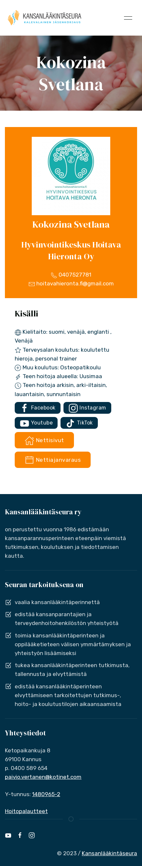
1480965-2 (46, 794)
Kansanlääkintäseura (109, 853)
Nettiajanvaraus (53, 460)
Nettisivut (44, 440)
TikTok (79, 423)
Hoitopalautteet (26, 811)
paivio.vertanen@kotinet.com (43, 777)
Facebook (38, 408)
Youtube (36, 423)
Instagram (87, 408)
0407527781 (71, 274)
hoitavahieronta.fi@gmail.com (71, 283)
